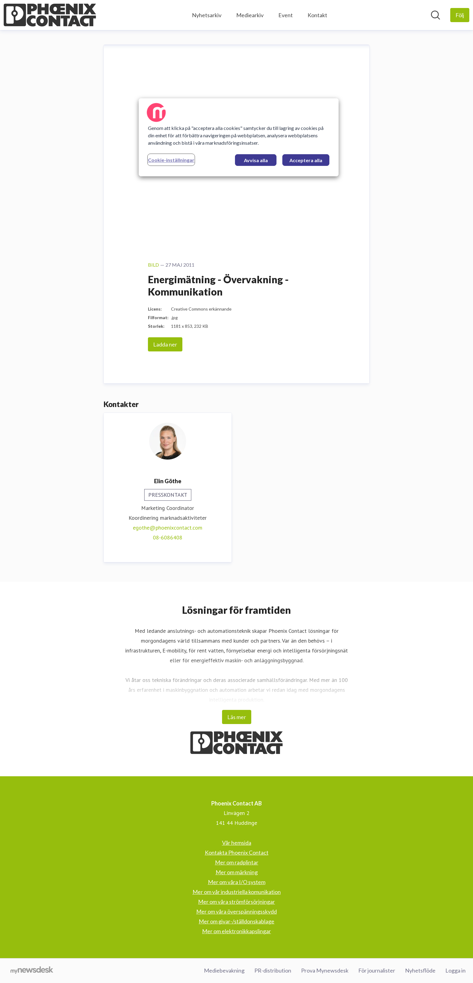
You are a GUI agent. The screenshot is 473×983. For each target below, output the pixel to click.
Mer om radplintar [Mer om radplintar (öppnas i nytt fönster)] (236, 862)
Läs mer (236, 717)
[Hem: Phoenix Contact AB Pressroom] (50, 15)
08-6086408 (167, 537)
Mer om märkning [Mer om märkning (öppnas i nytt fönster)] (237, 872)
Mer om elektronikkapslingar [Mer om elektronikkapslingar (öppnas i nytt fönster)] (236, 931)
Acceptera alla (305, 160)
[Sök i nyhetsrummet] (435, 15)
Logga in (455, 970)
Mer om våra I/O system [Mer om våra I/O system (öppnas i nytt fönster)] (236, 882)
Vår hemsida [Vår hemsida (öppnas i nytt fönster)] (236, 842)
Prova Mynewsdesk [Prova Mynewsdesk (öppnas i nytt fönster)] (324, 970)
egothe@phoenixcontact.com (167, 527)
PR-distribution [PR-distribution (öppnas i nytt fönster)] (272, 970)
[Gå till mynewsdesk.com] (31, 971)
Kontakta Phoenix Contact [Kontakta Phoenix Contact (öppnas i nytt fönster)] (236, 852)
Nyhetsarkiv (206, 15)
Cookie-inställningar (171, 160)
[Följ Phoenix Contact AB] (459, 15)
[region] (239, 137)
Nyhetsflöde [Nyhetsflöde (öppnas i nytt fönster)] (420, 970)
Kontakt (317, 15)
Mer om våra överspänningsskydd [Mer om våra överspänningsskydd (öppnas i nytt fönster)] (236, 911)
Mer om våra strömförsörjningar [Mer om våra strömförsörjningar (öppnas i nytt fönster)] (236, 901)
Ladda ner (165, 344)
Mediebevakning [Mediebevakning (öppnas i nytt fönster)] (224, 970)
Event (285, 15)
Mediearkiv (250, 15)
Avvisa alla (256, 160)
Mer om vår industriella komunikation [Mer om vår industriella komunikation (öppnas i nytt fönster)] (237, 891)
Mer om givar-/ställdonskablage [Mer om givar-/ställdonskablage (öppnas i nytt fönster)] (236, 921)
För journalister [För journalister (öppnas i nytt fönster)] (376, 970)
